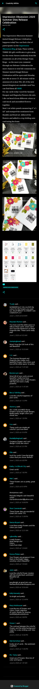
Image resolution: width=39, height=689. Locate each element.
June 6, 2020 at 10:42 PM (19, 635)
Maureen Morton (16, 322)
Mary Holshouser (16, 605)
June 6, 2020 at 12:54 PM (19, 599)
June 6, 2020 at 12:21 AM (19, 530)
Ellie (11, 452)
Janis (12, 570)
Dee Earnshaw (15, 641)
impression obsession (10, 287)
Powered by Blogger (19, 686)
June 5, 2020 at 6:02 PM (18, 460)
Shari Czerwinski (16, 508)
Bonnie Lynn (14, 373)
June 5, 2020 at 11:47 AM (19, 387)
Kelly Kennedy (15, 593)
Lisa (11, 424)
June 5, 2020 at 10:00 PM (19, 502)
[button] (3, 29)
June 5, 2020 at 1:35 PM (18, 418)
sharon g (13, 407)
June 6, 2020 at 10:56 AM (19, 587)
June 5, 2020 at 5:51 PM (18, 446)
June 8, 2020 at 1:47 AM (18, 663)
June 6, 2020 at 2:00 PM (18, 617)
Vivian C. (13, 623)
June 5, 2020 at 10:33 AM (19, 349)
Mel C (12, 478)
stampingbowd (15, 341)
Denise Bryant (15, 522)
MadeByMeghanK (16, 438)
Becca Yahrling (15, 393)
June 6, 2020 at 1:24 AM (18, 548)
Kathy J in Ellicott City (18, 466)
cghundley (13, 536)
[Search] (36, 3)
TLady (12, 304)
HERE (19, 88)
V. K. (11, 355)
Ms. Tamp (13, 655)
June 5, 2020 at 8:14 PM (18, 486)
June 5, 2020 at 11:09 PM (19, 516)
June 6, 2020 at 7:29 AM (18, 564)
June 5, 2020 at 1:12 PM (18, 401)
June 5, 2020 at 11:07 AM (19, 367)
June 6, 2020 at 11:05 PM (19, 649)
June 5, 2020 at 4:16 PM (18, 432)
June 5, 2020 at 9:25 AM (18, 335)
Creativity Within (12, 3)
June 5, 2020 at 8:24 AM (18, 316)
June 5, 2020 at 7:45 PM (18, 472)
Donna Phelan (15, 554)
